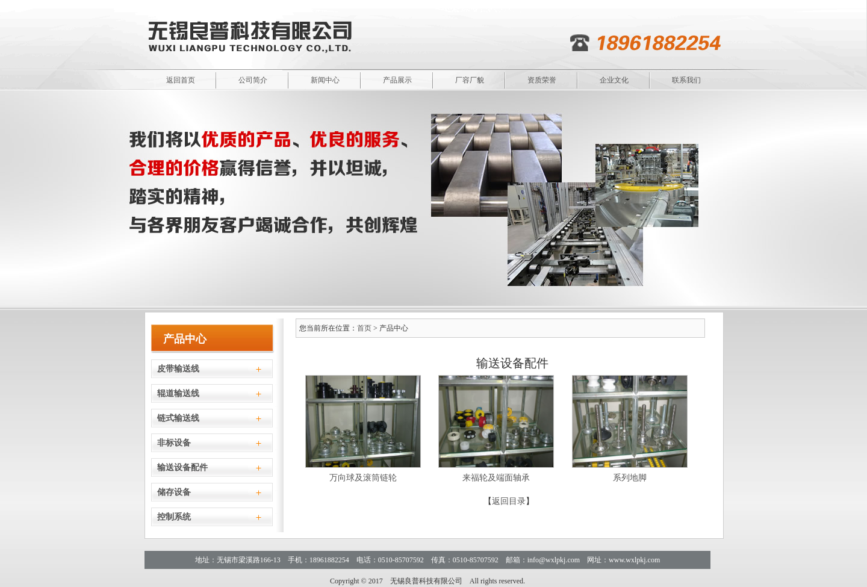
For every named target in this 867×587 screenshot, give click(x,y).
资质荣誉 (541, 80)
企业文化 (614, 80)
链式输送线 (178, 418)
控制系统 (174, 516)
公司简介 (252, 80)
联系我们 (686, 80)
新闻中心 (325, 80)
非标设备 (174, 442)
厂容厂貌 (469, 80)
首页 (364, 328)
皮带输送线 (178, 368)
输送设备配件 (182, 467)
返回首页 (180, 80)
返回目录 (509, 501)
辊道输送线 (178, 393)
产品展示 (397, 80)
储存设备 (174, 492)
